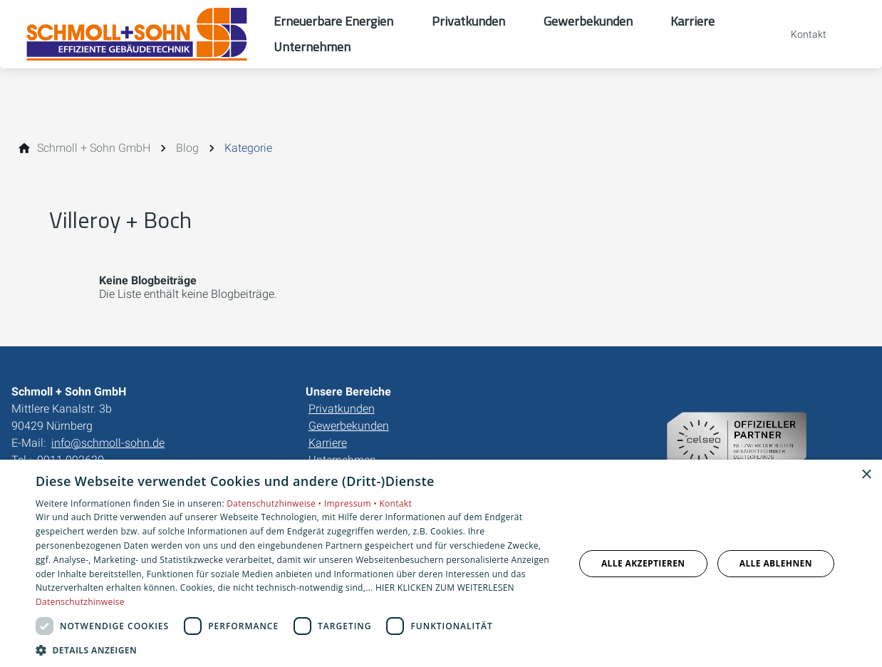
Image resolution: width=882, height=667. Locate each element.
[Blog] (187, 148)
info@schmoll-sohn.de (108, 443)
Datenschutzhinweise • (275, 503)
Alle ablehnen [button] (776, 563)
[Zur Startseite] (137, 34)
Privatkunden (341, 408)
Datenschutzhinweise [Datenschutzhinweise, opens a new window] (80, 602)
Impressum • (352, 503)
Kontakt (395, 503)
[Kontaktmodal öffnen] (798, 34)
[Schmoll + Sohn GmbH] (93, 148)
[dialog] (441, 563)
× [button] (866, 475)
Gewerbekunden (348, 426)
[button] (297, 649)
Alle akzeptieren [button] (643, 563)
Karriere (327, 443)
